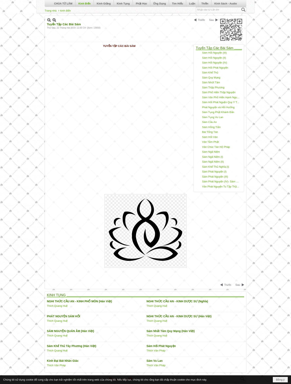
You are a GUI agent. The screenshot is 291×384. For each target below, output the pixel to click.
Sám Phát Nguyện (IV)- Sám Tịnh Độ (221, 181)
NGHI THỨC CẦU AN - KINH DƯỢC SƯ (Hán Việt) (179, 316)
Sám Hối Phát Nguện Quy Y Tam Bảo (221, 102)
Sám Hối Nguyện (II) (214, 57)
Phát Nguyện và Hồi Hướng (218, 107)
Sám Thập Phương (213, 87)
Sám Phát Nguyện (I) (214, 171)
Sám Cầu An (209, 122)
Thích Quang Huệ (57, 305)
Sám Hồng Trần (211, 127)
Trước (201, 19)
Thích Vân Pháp (156, 350)
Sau (211, 19)
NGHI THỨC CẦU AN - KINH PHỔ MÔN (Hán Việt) (79, 301)
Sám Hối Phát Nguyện (215, 67)
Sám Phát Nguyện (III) (215, 176)
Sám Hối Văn (210, 137)
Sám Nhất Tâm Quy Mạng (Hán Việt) (171, 331)
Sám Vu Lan (155, 360)
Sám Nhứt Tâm (211, 82)
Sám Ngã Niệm (211, 151)
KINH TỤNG (56, 295)
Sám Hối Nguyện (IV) (214, 62)
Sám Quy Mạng (211, 77)
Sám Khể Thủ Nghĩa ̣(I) (215, 166)
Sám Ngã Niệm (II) (213, 161)
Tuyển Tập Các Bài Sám (214, 48)
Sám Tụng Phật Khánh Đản (218, 112)
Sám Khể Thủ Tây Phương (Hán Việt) (71, 346)
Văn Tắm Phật (210, 141)
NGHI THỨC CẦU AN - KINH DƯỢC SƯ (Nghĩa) (177, 301)
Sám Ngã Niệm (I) (212, 156)
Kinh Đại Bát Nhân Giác (63, 360)
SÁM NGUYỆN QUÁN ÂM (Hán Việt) (70, 331)
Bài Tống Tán (210, 131)
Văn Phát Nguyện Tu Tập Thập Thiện (221, 186)
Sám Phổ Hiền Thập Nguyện (218, 92)
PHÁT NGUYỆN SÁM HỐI (63, 316)
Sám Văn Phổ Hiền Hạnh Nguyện (221, 97)
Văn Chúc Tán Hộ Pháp (216, 146)
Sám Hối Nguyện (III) (214, 52)
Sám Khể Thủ (210, 72)
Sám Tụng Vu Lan (212, 117)
